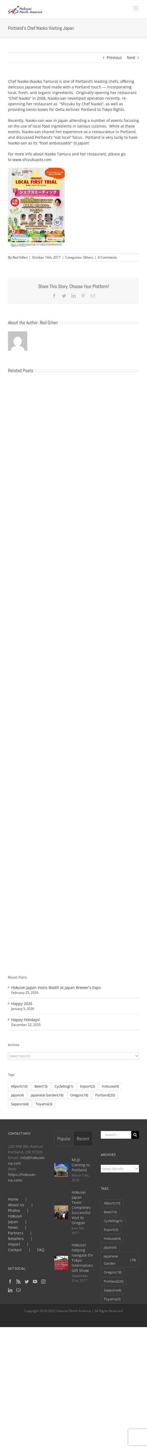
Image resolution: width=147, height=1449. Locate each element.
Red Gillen (20, 257)
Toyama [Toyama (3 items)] (44, 1104)
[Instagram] (43, 1281)
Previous (114, 57)
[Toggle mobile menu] (136, 8)
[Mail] (18, 1290)
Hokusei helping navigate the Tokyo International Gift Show (83, 1257)
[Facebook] (10, 1281)
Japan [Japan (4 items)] (17, 1095)
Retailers (16, 1238)
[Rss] (18, 1281)
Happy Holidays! (25, 1019)
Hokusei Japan (15, 1218)
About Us (16, 1204)
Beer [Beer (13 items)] (41, 1086)
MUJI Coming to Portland (81, 1164)
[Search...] (116, 1135)
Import (14, 1244)
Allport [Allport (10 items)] (19, 1086)
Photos (14, 1210)
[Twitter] (27, 1281)
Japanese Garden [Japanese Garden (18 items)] (47, 1095)
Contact (15, 1249)
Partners (15, 1232)
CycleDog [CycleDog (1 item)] (64, 1086)
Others (88, 257)
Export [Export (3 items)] (87, 1086)
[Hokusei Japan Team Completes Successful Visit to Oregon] (61, 1212)
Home (13, 1199)
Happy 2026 (21, 1003)
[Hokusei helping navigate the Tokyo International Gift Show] (61, 1263)
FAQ (40, 1249)
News (13, 1227)
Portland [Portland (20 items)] (105, 1095)
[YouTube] (35, 1281)
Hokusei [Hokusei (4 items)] (110, 1086)
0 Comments (107, 257)
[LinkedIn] (10, 1290)
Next (131, 57)
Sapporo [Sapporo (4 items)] (20, 1104)
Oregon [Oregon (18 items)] (79, 1095)
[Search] (135, 1135)
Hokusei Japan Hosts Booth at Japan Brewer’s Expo (56, 987)
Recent (83, 1139)
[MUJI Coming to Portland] (61, 1170)
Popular (64, 1139)
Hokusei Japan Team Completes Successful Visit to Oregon (81, 1207)
